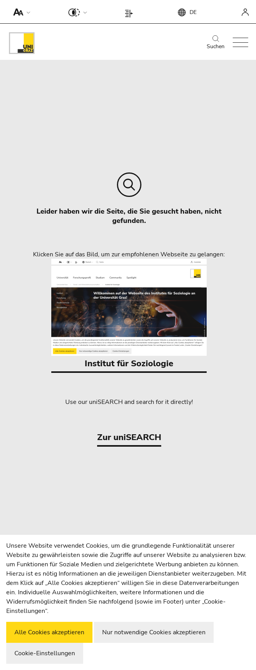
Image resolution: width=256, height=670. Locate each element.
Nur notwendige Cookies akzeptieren (153, 632)
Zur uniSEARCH (129, 437)
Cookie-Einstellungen (44, 653)
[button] (20, 11)
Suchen (216, 42)
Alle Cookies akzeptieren (49, 632)
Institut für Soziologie (129, 314)
